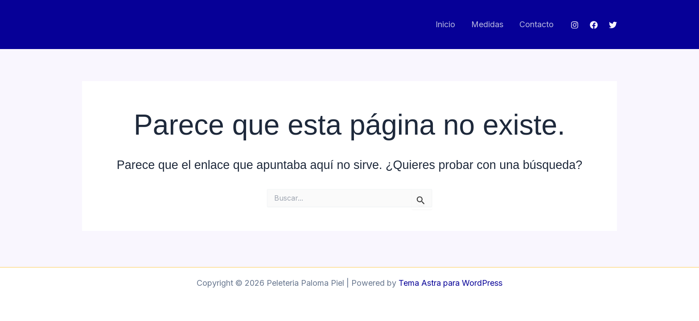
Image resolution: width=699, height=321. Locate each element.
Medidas (487, 24)
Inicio (445, 24)
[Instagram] (575, 25)
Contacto (536, 24)
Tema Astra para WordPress (450, 283)
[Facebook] (594, 25)
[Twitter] (613, 25)
